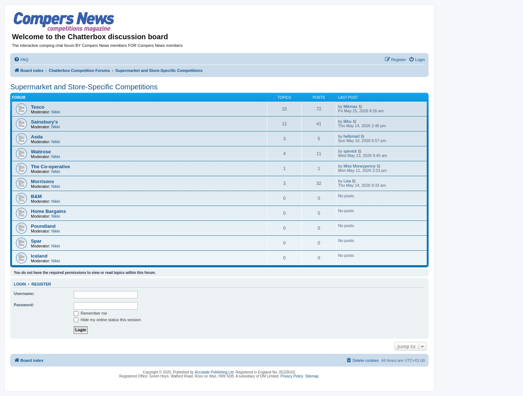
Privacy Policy (291, 376)
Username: (24, 293)
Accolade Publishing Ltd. (215, 372)
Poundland (43, 226)
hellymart (352, 136)
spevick (350, 151)
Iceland (39, 256)
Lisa (347, 181)
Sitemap (312, 376)
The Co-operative (50, 166)
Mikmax (350, 106)
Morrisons (42, 181)
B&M (36, 196)
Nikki (55, 112)
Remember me (90, 313)
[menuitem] (21, 59)
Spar (36, 241)
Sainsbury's (44, 122)
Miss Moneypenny (360, 166)
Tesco (37, 107)
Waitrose (41, 151)
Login (20, 284)
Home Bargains (48, 211)
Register (41, 284)
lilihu (348, 121)
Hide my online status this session (107, 320)
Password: (24, 305)
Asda (36, 137)
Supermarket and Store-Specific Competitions (84, 87)
